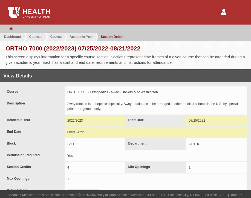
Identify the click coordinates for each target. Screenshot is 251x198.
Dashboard (12, 37)
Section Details (112, 37)
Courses (35, 37)
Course (56, 37)
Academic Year (81, 37)
